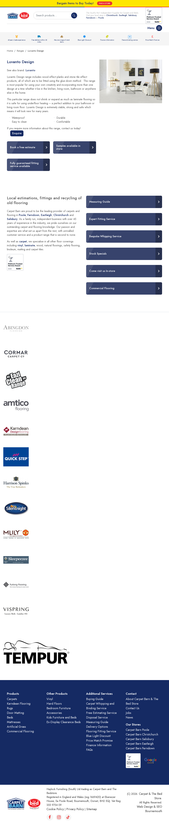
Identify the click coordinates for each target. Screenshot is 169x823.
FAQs (89, 750)
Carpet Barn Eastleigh (139, 744)
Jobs (128, 713)
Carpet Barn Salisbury (140, 739)
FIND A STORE (104, 3)
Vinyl (50, 699)
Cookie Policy (55, 809)
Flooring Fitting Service (101, 731)
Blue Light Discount (84, 40)
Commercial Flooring (20, 731)
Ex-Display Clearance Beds (64, 722)
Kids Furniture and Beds (62, 717)
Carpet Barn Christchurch (142, 734)
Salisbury (132, 15)
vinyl (20, 245)
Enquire (16, 133)
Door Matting (15, 713)
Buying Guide (94, 699)
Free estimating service (130, 40)
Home (10, 50)
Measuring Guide (97, 722)
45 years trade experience (16, 40)
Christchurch (112, 15)
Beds (10, 717)
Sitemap (91, 809)
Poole (101, 17)
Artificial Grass (16, 727)
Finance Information (107, 40)
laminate (30, 245)
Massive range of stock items (62, 41)
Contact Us (132, 708)
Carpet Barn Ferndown (140, 748)
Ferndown (91, 17)
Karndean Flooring (18, 703)
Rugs (10, 708)
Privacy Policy (75, 809)
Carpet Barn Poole (137, 730)
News (129, 717)
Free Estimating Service (101, 713)
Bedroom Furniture (59, 708)
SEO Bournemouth (153, 809)
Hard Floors (54, 703)
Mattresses (13, 722)
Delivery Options (97, 727)
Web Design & (146, 807)
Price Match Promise (152, 40)
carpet (23, 241)
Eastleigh (123, 15)
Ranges (20, 50)
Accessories (54, 713)
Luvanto (30, 70)
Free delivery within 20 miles (39, 41)
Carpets (12, 699)
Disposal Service (97, 717)
